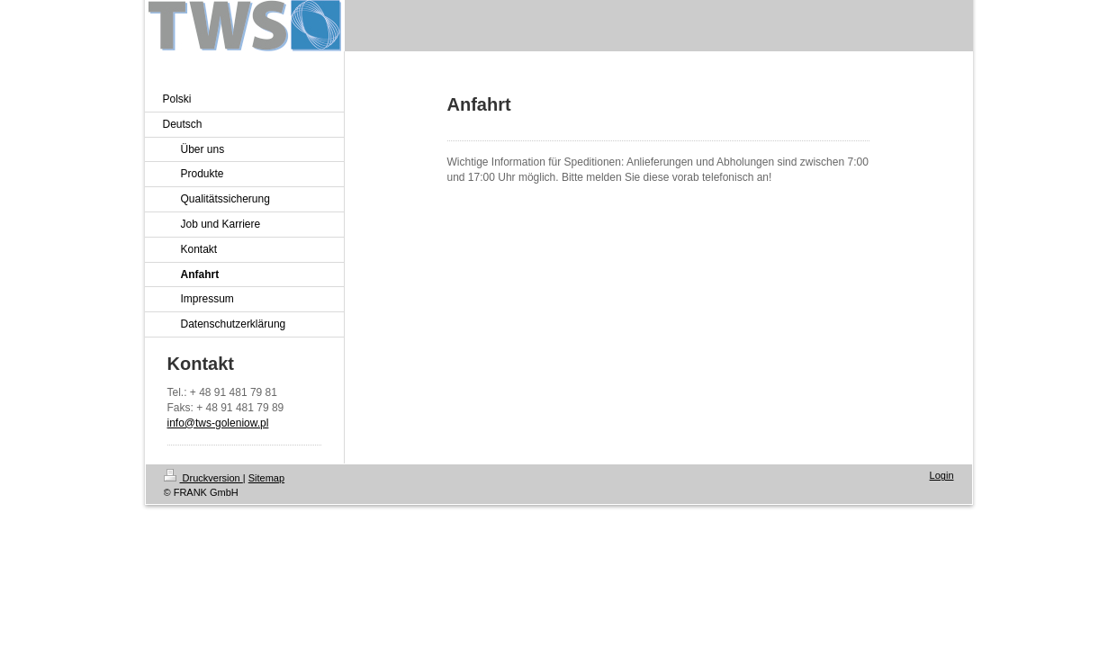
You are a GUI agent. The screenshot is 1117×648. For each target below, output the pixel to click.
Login (942, 475)
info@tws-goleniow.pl (218, 423)
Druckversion (203, 477)
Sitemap (266, 477)
